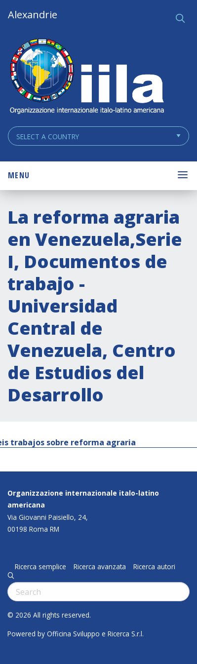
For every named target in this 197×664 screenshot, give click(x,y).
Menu (19, 175)
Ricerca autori (154, 566)
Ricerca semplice (40, 566)
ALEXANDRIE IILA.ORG (86, 77)
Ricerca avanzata (100, 566)
